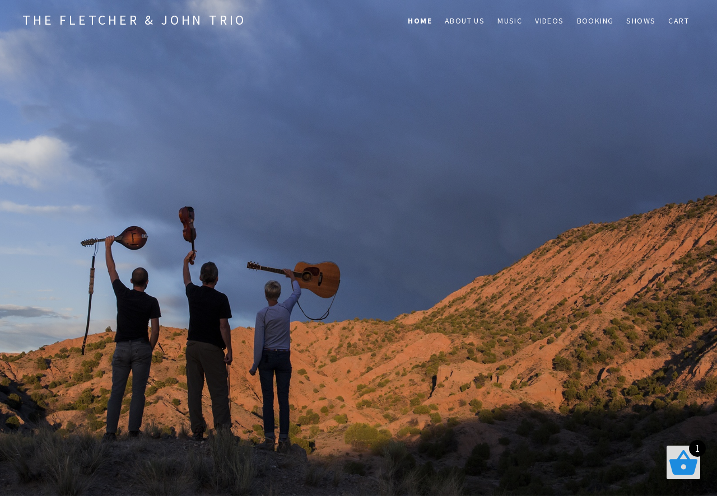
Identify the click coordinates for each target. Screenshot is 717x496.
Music (509, 21)
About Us (465, 21)
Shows (640, 21)
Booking (595, 21)
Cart (678, 21)
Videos (549, 21)
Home (420, 21)
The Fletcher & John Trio (134, 20)
